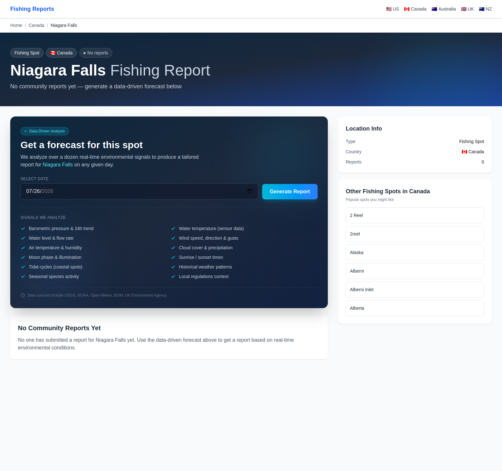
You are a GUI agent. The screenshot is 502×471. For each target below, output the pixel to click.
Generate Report (290, 191)
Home (16, 25)
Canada (36, 25)
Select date (34, 179)
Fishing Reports (32, 9)
